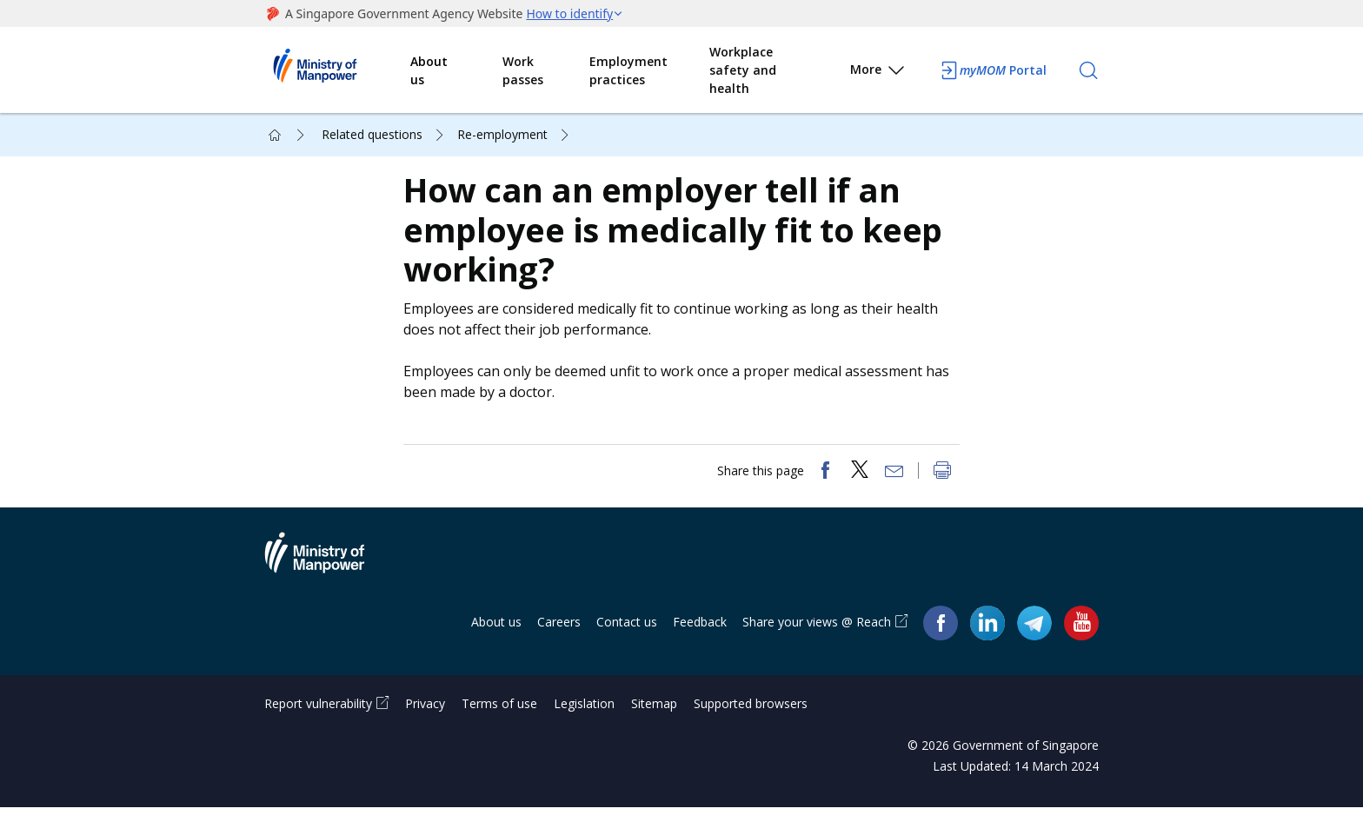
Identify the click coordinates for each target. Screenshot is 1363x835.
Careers (559, 649)
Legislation (584, 731)
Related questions (372, 134)
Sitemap (654, 731)
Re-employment (502, 134)
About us (429, 70)
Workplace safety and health (742, 69)
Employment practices (628, 70)
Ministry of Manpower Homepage (337, 70)
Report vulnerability (318, 731)
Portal (993, 70)
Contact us (626, 649)
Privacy (425, 731)
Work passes (522, 70)
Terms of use (499, 731)
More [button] (878, 72)
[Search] (1088, 70)
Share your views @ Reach (816, 649)
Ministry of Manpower (327, 591)
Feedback (700, 649)
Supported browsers (751, 731)
